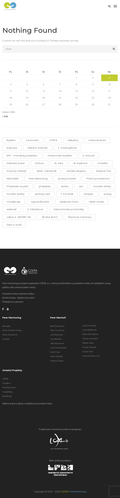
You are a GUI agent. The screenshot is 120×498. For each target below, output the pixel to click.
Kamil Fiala (55, 352)
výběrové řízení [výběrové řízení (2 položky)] (69, 201)
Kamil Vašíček (56, 356)
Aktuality (6, 326)
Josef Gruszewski (58, 348)
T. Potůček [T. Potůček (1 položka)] (66, 194)
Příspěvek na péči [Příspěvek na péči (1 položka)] (17, 186)
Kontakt (5, 339)
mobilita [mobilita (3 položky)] (103, 163)
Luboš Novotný (89, 325)
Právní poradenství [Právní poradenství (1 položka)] (98, 178)
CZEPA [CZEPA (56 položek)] (53, 140)
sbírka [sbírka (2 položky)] (64, 186)
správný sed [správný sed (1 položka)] (42, 194)
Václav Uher (87, 351)
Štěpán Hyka (88, 343)
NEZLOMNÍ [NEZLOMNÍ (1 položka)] (12, 178)
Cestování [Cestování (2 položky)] (32, 140)
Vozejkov (6, 383)
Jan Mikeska (56, 339)
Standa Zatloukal (90, 338)
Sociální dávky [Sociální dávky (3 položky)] (102, 186)
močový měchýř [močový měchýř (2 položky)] (17, 171)
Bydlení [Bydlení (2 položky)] (11, 140)
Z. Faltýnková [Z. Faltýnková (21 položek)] (35, 209)
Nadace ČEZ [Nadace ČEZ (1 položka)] (103, 171)
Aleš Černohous (57, 326)
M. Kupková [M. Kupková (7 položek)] (80, 163)
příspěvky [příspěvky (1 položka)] (45, 186)
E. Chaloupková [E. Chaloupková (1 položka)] (67, 147)
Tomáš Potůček (89, 347)
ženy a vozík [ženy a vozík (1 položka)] (14, 224)
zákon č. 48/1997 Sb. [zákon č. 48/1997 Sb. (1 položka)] (19, 217)
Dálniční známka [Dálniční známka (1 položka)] (38, 147)
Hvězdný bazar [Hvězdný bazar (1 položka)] (16, 163)
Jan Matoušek (56, 335)
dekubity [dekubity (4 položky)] (73, 140)
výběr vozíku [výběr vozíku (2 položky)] (96, 201)
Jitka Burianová (57, 343)
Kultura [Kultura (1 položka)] (39, 163)
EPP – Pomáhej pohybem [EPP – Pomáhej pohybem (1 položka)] (22, 155)
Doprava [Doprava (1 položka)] (12, 147)
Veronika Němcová (90, 356)
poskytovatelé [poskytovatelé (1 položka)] (67, 178)
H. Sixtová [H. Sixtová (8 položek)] (89, 155)
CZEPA (5, 379)
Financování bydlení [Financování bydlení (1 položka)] (60, 155)
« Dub (5, 116)
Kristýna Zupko (57, 361)
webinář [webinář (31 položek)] (12, 209)
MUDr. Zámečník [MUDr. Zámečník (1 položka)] (46, 171)
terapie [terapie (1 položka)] (88, 194)
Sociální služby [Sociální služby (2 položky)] (16, 194)
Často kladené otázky (12, 330)
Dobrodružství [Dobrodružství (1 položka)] (97, 140)
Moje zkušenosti (9, 335)
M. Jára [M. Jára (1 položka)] (59, 163)
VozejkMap (7, 392)
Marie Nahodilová (90, 334)
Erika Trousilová (57, 330)
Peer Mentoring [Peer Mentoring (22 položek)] (38, 178)
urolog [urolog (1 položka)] (107, 194)
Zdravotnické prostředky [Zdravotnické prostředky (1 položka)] (69, 209)
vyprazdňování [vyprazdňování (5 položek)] (40, 201)
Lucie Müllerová (89, 330)
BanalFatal (7, 396)
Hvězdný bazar (9, 387)
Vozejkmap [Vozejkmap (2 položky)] (13, 201)
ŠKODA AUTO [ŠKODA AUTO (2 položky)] (50, 217)
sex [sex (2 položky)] (81, 186)
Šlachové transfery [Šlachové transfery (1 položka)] (79, 217)
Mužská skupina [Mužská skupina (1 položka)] (76, 171)
